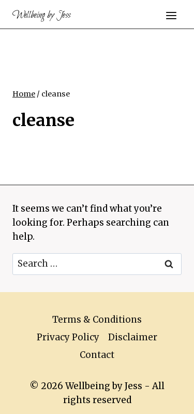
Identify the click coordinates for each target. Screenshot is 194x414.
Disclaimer (132, 337)
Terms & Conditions (97, 319)
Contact (97, 355)
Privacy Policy (68, 337)
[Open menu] (171, 15)
